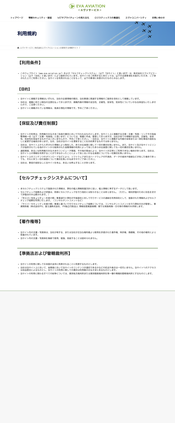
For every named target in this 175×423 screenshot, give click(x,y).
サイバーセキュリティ (33, 198)
